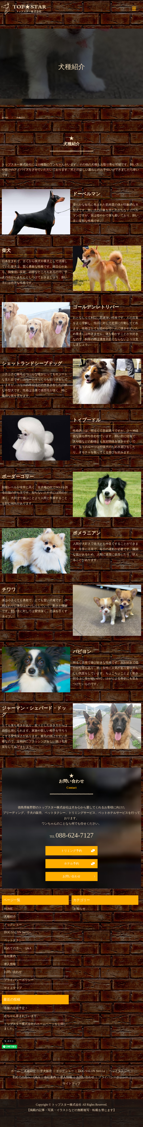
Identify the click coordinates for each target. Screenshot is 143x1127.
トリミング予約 (71, 850)
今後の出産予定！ (16, 1008)
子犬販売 (46, 1071)
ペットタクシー (14, 940)
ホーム (15, 1071)
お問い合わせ (71, 876)
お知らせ (79, 908)
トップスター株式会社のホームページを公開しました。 (35, 1026)
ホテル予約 (71, 863)
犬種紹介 (10, 916)
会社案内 (10, 956)
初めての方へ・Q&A (17, 948)
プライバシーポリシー (19, 979)
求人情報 (10, 964)
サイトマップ (13, 987)
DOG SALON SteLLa (17, 932)
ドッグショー (13, 924)
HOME (5, 117)
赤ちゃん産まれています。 (22, 1015)
